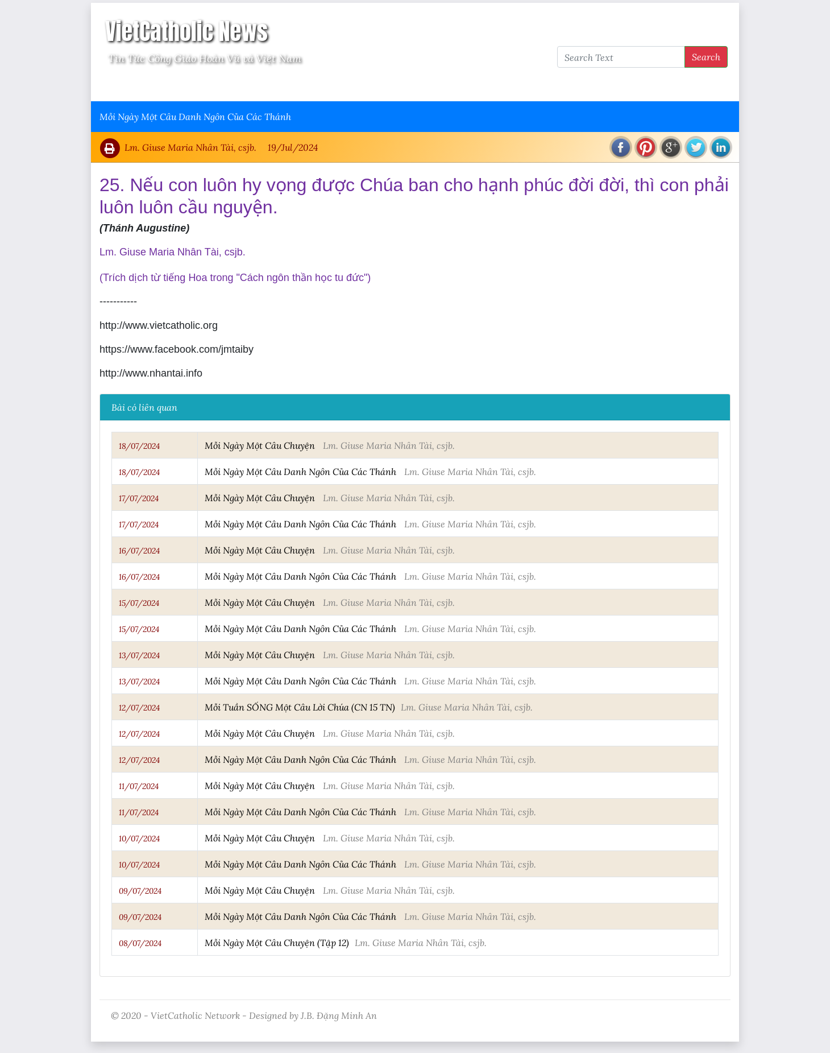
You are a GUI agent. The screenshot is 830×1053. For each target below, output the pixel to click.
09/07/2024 (140, 891)
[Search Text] (621, 57)
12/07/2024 (139, 708)
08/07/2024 (140, 943)
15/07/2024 (139, 603)
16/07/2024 (139, 551)
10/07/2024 (139, 838)
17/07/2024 (139, 498)
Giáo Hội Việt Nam (214, 86)
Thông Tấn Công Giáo (313, 86)
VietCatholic (400, 86)
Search (706, 57)
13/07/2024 (139, 655)
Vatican (143, 86)
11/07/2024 (139, 786)
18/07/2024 (139, 446)
